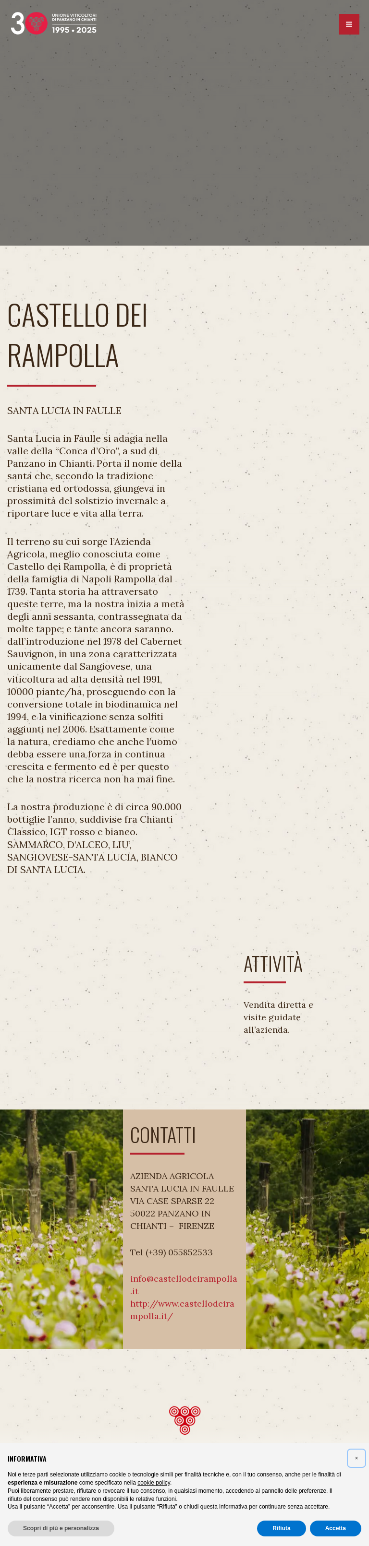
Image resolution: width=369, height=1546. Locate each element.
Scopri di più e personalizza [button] (61, 1528)
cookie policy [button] (153, 1482)
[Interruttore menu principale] (349, 25)
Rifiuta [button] (281, 1528)
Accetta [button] (335, 1528)
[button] (356, 1458)
